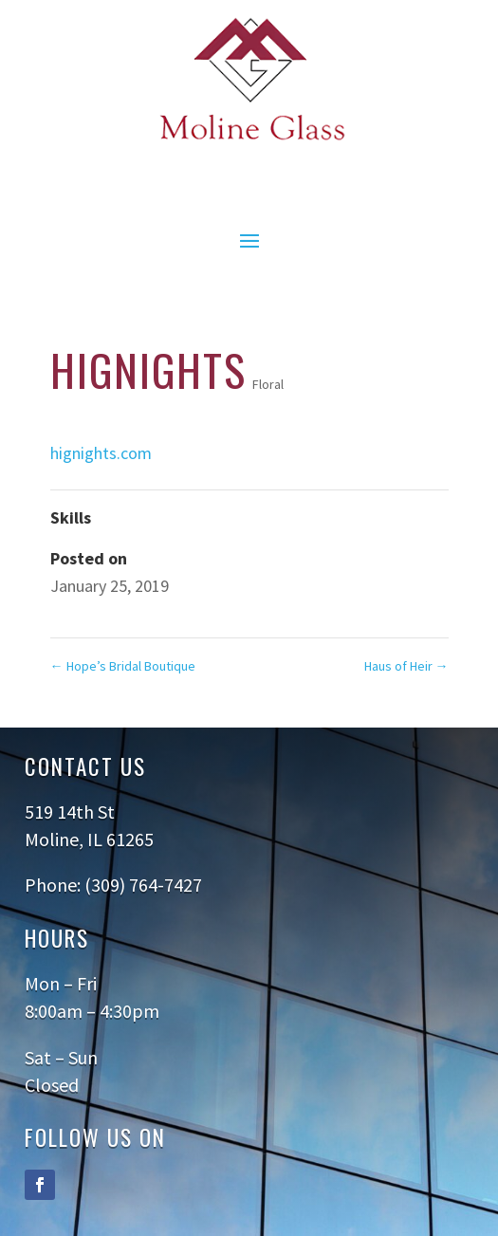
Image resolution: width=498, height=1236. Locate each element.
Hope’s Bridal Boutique (122, 665)
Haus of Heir (406, 665)
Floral (268, 384)
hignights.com (101, 453)
